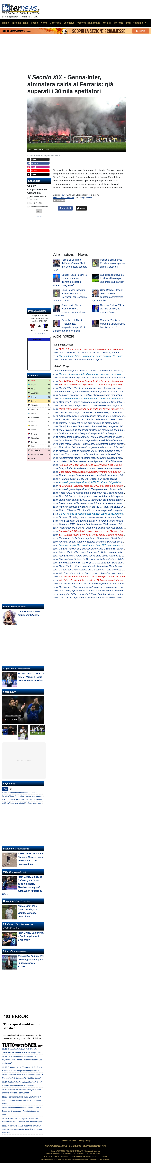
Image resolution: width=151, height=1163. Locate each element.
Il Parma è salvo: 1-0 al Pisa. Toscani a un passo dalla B (88, 479)
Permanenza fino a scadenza (38, 197)
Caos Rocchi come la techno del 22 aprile (80, 359)
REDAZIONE (61, 1146)
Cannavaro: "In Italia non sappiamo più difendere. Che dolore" (91, 538)
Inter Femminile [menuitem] (134, 23)
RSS (104, 1146)
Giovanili (8, 901)
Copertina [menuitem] (55, 23)
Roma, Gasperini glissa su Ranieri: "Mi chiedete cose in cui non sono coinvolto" (100, 419)
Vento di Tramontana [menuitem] (88, 23)
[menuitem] (146, 23)
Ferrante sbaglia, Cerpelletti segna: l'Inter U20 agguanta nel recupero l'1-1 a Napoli (101, 545)
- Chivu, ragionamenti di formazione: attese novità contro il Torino (95, 597)
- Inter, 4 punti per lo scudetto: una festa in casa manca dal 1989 (94, 590)
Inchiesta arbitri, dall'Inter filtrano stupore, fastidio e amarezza (95, 374)
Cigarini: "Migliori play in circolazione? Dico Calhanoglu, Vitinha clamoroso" (97, 548)
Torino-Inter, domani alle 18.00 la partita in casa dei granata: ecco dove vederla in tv (102, 500)
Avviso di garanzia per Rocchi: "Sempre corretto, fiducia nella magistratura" (97, 489)
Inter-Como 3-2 (13, 719)
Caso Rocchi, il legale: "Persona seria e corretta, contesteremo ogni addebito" (99, 412)
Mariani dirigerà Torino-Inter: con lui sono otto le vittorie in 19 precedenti (96, 555)
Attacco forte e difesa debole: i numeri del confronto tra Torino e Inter (94, 437)
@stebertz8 (87, 198)
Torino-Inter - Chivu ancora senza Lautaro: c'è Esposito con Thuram (98, 356)
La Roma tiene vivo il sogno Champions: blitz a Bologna (87, 433)
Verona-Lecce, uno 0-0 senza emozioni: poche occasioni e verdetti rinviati (97, 391)
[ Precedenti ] (39, 333)
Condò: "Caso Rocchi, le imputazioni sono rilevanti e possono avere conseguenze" (101, 388)
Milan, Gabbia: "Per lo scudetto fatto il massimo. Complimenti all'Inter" (95, 566)
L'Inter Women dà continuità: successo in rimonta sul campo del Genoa (95, 430)
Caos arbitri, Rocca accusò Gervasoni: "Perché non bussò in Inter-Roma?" (97, 472)
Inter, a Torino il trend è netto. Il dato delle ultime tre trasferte (90, 468)
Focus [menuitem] (34, 23)
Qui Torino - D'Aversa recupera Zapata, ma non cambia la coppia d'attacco (97, 587)
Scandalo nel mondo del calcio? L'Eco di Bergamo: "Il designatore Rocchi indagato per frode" (21, 1111)
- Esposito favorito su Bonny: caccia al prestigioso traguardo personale (97, 573)
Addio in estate (36, 203)
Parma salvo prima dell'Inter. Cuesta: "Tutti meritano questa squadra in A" (96, 370)
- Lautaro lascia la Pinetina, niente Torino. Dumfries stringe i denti (94, 534)
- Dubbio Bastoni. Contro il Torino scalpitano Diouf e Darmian (92, 583)
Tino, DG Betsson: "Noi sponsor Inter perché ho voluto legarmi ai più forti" (97, 496)
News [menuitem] (44, 23)
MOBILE (96, 1146)
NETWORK (50, 1146)
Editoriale (8, 606)
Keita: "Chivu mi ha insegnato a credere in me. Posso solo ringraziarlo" (95, 493)
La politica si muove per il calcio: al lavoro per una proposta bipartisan (112, 278)
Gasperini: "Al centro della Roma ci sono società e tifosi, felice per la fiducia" (98, 402)
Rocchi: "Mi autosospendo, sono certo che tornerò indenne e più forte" (95, 409)
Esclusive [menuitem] (69, 23)
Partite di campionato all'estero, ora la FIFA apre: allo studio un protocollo (96, 507)
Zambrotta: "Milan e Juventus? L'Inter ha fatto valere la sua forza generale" (97, 594)
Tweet (81, 208)
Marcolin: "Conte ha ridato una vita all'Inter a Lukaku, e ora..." (112, 324)
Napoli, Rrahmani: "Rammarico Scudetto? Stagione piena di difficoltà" (95, 426)
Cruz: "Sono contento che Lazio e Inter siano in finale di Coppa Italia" (94, 454)
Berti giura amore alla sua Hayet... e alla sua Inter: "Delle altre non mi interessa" (100, 562)
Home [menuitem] (5, 23)
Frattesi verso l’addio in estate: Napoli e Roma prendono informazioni (94, 458)
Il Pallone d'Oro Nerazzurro (18, 924)
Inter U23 (8, 951)
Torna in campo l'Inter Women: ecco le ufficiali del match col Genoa (93, 475)
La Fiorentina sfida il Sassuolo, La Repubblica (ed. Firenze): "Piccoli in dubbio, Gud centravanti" (22, 1059)
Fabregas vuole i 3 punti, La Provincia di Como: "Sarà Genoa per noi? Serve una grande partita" (21, 1100)
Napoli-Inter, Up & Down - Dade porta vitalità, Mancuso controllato (93, 528)
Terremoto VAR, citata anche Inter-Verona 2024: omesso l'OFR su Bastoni (97, 524)
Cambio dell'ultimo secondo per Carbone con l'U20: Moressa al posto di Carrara (100, 569)
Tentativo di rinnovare (39, 207)
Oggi (5, 789)
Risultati (39, 216)
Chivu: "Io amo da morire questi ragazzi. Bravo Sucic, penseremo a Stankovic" (99, 514)
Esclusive (8, 848)
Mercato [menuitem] (118, 23)
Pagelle (7, 872)
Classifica (33, 375)
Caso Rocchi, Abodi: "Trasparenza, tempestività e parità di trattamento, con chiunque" (103, 444)
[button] (39, 211)
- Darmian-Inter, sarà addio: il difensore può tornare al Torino (92, 576)
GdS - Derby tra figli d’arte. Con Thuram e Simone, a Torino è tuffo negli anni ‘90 (35, 800)
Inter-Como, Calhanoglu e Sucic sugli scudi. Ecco (31, 936)
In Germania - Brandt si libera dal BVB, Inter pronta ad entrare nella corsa (97, 486)
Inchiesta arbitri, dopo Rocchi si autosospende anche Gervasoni (112, 263)
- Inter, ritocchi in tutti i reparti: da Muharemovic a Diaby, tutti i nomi (95, 580)
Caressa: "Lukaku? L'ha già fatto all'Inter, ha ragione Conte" (112, 308)
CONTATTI (87, 1146)
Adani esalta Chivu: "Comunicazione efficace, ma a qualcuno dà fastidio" (96, 416)
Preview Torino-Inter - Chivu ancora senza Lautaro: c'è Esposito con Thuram (33, 796)
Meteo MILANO (39, 340)
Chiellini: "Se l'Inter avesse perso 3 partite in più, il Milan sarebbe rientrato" (97, 461)
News (63, 195)
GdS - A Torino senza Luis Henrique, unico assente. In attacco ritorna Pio (32, 803)
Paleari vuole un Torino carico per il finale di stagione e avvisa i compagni (96, 503)
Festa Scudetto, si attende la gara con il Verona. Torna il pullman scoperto (97, 521)
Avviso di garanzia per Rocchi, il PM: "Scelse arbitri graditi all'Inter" (93, 482)
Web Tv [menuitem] (107, 23)
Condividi (65, 208)
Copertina (8, 668)
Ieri (11, 789)
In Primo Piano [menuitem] (20, 23)
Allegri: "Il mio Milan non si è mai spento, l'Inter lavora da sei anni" (92, 552)
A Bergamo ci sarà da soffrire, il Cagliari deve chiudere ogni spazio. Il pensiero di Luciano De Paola (22, 1129)
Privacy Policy (84, 1141)
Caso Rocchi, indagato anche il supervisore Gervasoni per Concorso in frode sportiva (103, 405)
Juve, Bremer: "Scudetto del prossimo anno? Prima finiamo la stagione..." (96, 440)
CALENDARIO (75, 1146)
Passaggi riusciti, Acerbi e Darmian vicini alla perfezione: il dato (91, 559)
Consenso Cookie (68, 1141)
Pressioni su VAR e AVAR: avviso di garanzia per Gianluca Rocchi (93, 531)
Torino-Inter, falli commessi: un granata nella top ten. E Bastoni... (92, 447)
